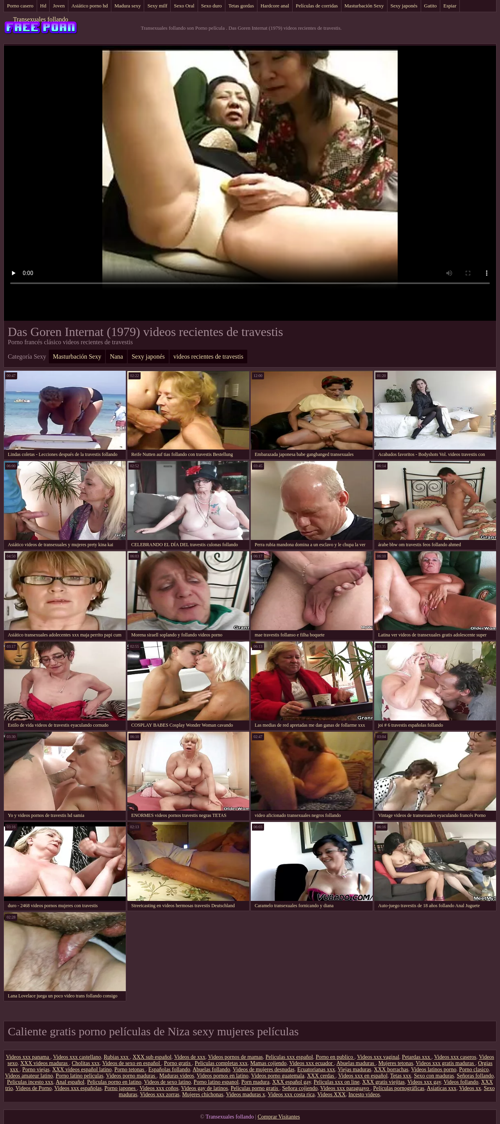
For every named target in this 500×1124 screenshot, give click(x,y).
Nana (116, 356)
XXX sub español (151, 1057)
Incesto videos (364, 1094)
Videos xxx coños (158, 1088)
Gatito (430, 6)
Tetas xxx (400, 1076)
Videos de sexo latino (167, 1082)
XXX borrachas (391, 1069)
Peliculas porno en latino (114, 1082)
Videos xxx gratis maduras (445, 1063)
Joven (58, 6)
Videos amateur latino (29, 1076)
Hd (43, 6)
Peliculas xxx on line (336, 1082)
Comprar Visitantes (279, 1117)
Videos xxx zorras (159, 1094)
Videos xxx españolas (78, 1088)
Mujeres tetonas (396, 1063)
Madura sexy (127, 6)
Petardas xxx (416, 1057)
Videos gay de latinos (204, 1088)
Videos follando (461, 1082)
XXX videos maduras (44, 1063)
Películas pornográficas (398, 1088)
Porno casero (20, 6)
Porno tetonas (130, 1069)
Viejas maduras (354, 1069)
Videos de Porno (34, 1088)
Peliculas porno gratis (255, 1088)
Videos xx (470, 1088)
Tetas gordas (241, 6)
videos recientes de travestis (208, 356)
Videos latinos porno (433, 1069)
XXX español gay (291, 1082)
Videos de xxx (189, 1057)
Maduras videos (176, 1076)
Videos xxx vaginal (378, 1057)
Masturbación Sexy (364, 6)
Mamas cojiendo (268, 1063)
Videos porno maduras (131, 1076)
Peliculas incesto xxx (30, 1082)
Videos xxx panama (28, 1057)
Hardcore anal (275, 6)
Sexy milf (157, 6)
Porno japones (120, 1088)
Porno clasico (474, 1069)
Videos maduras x (245, 1094)
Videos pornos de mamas (235, 1057)
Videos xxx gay (424, 1082)
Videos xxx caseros (455, 1057)
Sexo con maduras (434, 1076)
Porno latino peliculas (80, 1076)
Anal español (69, 1082)
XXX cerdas (321, 1076)
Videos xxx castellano (77, 1057)
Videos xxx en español (363, 1076)
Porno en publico (335, 1057)
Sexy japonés (404, 6)
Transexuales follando (40, 19)
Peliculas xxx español (289, 1057)
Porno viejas (36, 1069)
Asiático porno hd (89, 6)
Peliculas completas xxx (221, 1063)
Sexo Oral (184, 6)
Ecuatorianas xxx (316, 1069)
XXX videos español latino (82, 1069)
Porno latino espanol (216, 1082)
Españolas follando (169, 1069)
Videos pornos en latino (223, 1076)
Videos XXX (331, 1094)
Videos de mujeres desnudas (264, 1069)
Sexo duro (211, 6)
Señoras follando (475, 1076)
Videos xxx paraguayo (345, 1088)
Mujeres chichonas (202, 1094)
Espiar (449, 6)
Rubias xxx (117, 1057)
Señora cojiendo (300, 1088)
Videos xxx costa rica (291, 1094)
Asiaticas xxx (442, 1088)
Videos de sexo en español (131, 1063)
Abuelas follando (211, 1069)
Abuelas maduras (355, 1063)
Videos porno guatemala (277, 1076)
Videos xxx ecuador (311, 1063)
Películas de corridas (317, 6)
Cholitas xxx (86, 1063)
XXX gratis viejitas (383, 1082)
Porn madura (255, 1082)
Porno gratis (178, 1063)
